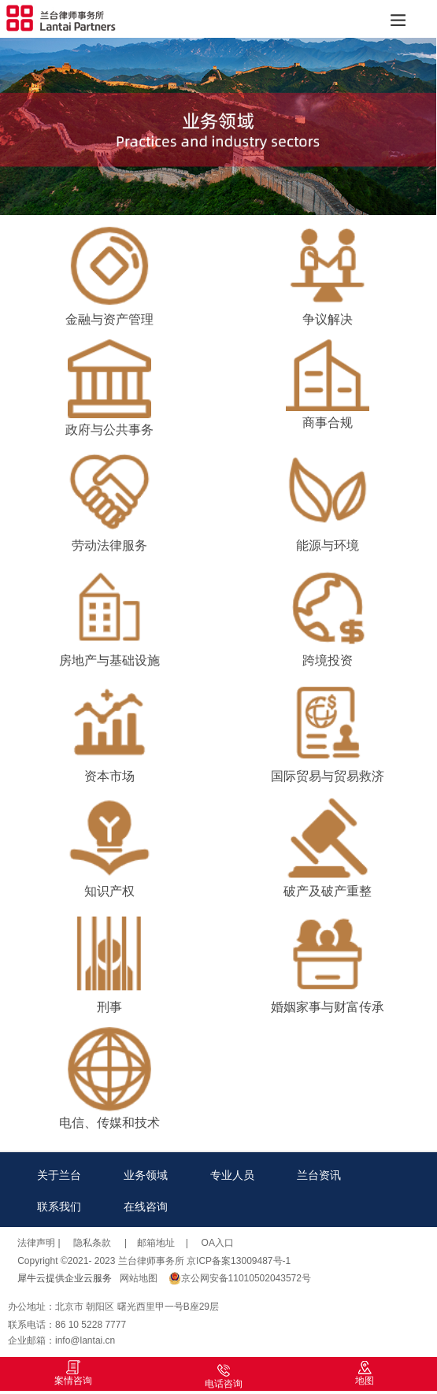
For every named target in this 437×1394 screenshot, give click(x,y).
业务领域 (146, 1175)
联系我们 (59, 1206)
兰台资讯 (319, 1175)
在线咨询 (146, 1206)
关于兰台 (59, 1175)
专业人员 (232, 1175)
